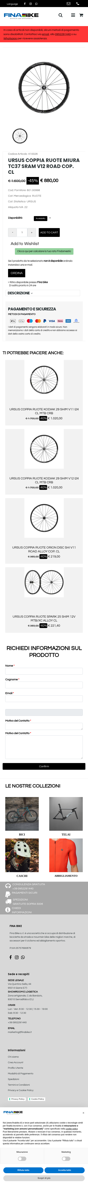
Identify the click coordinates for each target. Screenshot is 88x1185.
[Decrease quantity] (12, 232)
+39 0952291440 (17, 1022)
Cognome (12, 679)
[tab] (43, 293)
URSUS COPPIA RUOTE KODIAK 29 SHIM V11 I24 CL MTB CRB (44, 411)
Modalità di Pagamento (20, 1073)
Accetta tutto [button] (64, 1170)
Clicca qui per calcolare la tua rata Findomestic (44, 251)
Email (9, 693)
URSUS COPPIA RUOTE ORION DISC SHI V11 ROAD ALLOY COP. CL (44, 549)
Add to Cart (49, 232)
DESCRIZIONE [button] (20, 293)
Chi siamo (13, 1057)
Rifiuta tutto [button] (23, 1170)
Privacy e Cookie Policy (20, 1090)
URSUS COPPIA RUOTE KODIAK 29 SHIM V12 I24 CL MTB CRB (44, 480)
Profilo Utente (15, 1068)
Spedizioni (13, 1079)
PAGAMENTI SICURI (24, 892)
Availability (40, 218)
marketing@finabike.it (20, 1032)
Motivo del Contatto (18, 720)
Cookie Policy (37, 1099)
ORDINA (17, 273)
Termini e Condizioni (19, 1085)
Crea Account (15, 1062)
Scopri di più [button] (44, 1178)
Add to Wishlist (25, 243)
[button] (44, 87)
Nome (10, 665)
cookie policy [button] (72, 1129)
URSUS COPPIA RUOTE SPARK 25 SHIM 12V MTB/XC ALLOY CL (44, 618)
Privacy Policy (18, 1099)
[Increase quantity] (31, 232)
